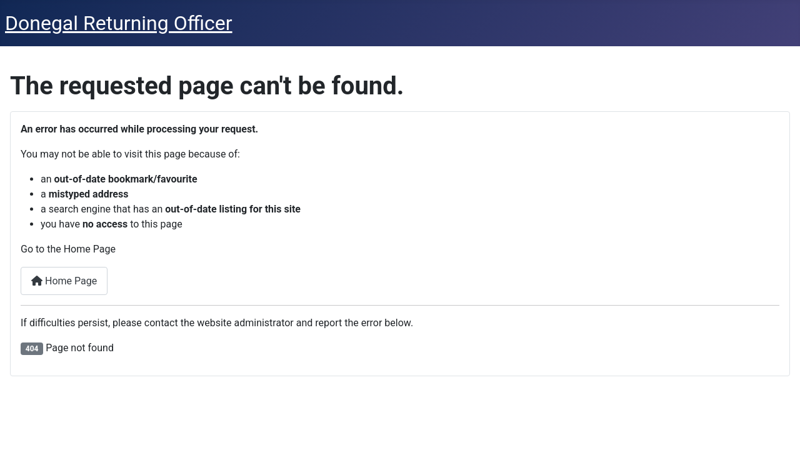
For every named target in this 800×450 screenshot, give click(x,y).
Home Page (64, 281)
